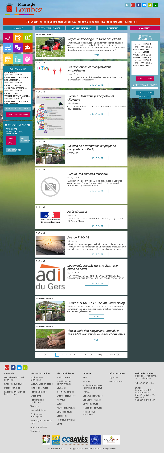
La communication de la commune (14, 393)
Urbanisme (35, 396)
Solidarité (61, 388)
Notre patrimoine (38, 392)
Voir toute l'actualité (17, 109)
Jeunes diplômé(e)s (66, 408)
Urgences (113, 377)
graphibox (78, 448)
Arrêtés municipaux (17, 114)
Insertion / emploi (65, 392)
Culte (59, 404)
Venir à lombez (116, 381)
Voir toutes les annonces (146, 94)
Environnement (64, 377)
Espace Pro (109, 448)
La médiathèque (38, 410)
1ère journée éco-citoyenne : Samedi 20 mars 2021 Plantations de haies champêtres (96, 332)
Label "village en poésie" (41, 384)
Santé (59, 424)
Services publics (64, 412)
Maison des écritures (92, 408)
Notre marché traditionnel (37, 401)
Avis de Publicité (78, 237)
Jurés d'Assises (77, 211)
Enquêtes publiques (13, 384)
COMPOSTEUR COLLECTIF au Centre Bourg (96, 303)
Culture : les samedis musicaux (87, 174)
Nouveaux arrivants (66, 420)
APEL (85, 377)
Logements (62, 416)
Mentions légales (93, 448)
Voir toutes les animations (146, 80)
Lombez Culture (90, 404)
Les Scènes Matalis (92, 400)
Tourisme (34, 406)
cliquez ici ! (131, 22)
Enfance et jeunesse (66, 396)
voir (96, 55)
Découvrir (50, 28)
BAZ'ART (87, 381)
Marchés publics (12, 388)
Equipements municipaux (36, 378)
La (17, 28)
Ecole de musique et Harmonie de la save (92, 386)
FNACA (86, 392)
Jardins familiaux (38, 427)
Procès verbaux (25, 139)
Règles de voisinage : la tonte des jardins (94, 39)
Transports (35, 431)
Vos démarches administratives (64, 382)
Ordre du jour (11, 140)
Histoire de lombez (39, 388)
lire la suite (96, 85)
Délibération (14, 150)
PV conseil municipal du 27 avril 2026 (14, 131)
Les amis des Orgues (92, 396)
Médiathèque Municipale (89, 413)
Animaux (61, 400)
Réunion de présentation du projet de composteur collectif (91, 147)
